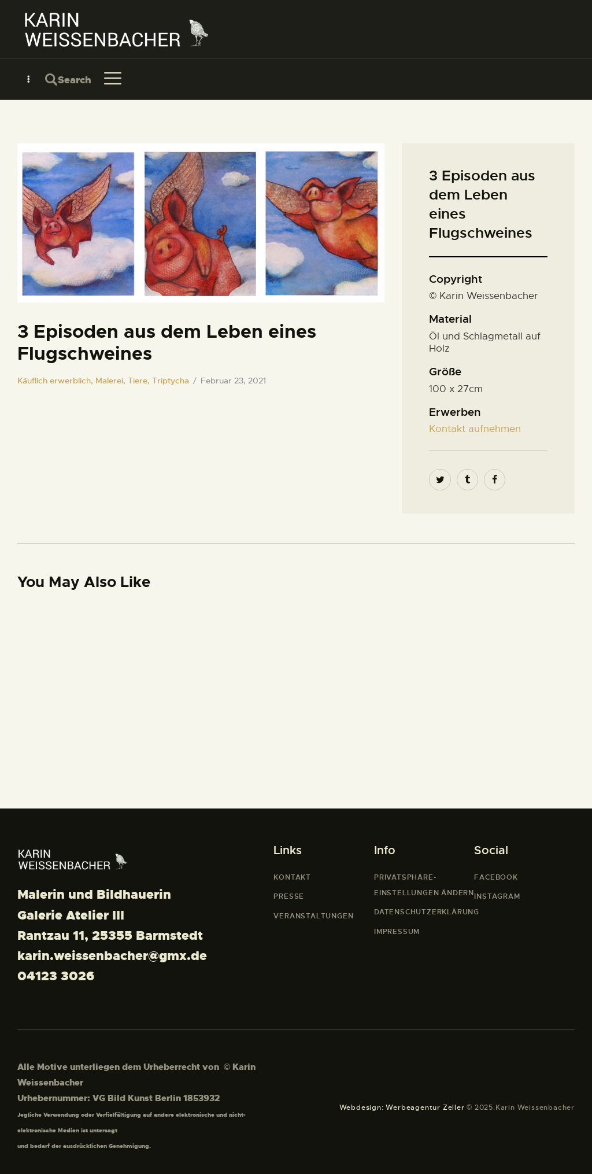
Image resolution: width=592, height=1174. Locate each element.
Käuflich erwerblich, (56, 380)
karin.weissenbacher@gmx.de (112, 955)
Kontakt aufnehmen (475, 429)
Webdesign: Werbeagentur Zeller (402, 1107)
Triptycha (170, 380)
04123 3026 (55, 976)
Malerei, (111, 380)
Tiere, (140, 380)
